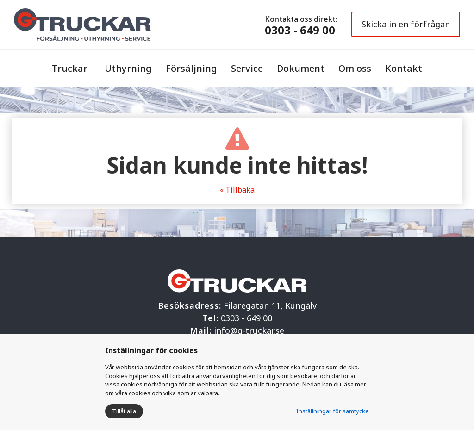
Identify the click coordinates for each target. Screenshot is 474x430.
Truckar (69, 68)
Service (247, 68)
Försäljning (191, 68)
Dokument (300, 68)
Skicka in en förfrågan (406, 24)
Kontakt (403, 68)
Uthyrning (128, 68)
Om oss (354, 68)
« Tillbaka (237, 190)
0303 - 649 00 (300, 29)
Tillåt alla (124, 411)
